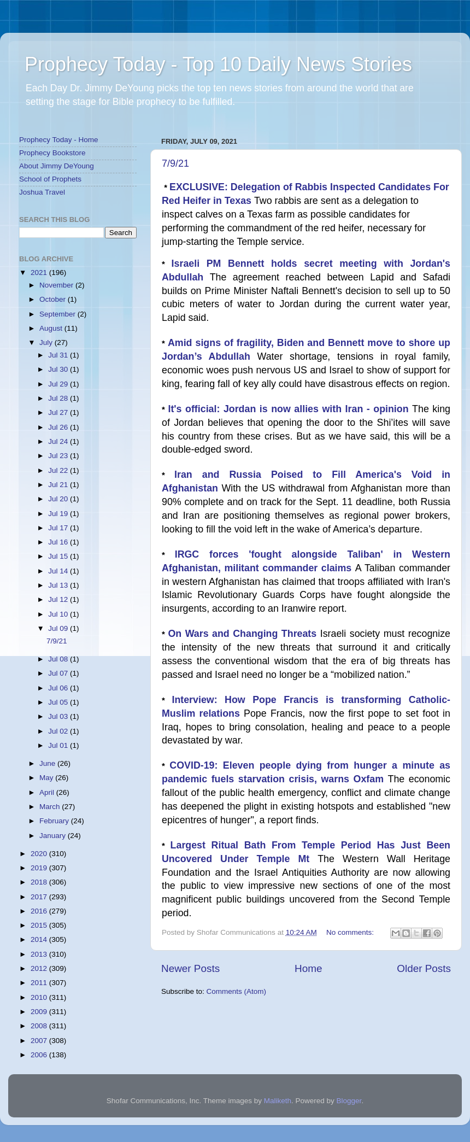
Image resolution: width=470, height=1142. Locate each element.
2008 (40, 1026)
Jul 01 (59, 745)
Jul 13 (59, 585)
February (55, 821)
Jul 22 (59, 470)
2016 (40, 911)
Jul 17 (59, 528)
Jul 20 (59, 499)
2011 (40, 983)
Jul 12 (59, 599)
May (47, 778)
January (53, 835)
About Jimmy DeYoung (56, 166)
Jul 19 (59, 513)
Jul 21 (59, 485)
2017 (40, 897)
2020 (40, 854)
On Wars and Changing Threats (244, 633)
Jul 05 (59, 702)
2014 (40, 939)
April (47, 792)
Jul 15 (59, 556)
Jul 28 (59, 398)
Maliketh (277, 1101)
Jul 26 (59, 427)
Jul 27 (59, 412)
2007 (40, 1040)
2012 (40, 968)
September (58, 314)
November (57, 285)
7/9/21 (175, 163)
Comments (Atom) (237, 991)
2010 (40, 997)
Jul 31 (59, 355)
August (51, 328)
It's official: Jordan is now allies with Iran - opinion (290, 408)
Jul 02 (59, 731)
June (48, 763)
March (50, 807)
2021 (40, 272)
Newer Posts (190, 968)
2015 (40, 925)
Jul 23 (59, 456)
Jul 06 (59, 688)
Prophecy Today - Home (58, 140)
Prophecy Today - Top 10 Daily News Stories (218, 64)
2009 (40, 1012)
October (53, 299)
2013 (40, 954)
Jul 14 (59, 571)
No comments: (351, 932)
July (47, 342)
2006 (40, 1055)
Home (308, 968)
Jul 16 (59, 542)
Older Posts (424, 968)
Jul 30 (59, 369)
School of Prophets (50, 179)
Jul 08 (59, 659)
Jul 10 (59, 614)
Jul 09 (59, 628)
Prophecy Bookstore (52, 153)
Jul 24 (59, 441)
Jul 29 (59, 384)
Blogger (349, 1101)
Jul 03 (59, 716)
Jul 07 (59, 673)
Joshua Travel (42, 192)
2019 (40, 868)
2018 (40, 882)
